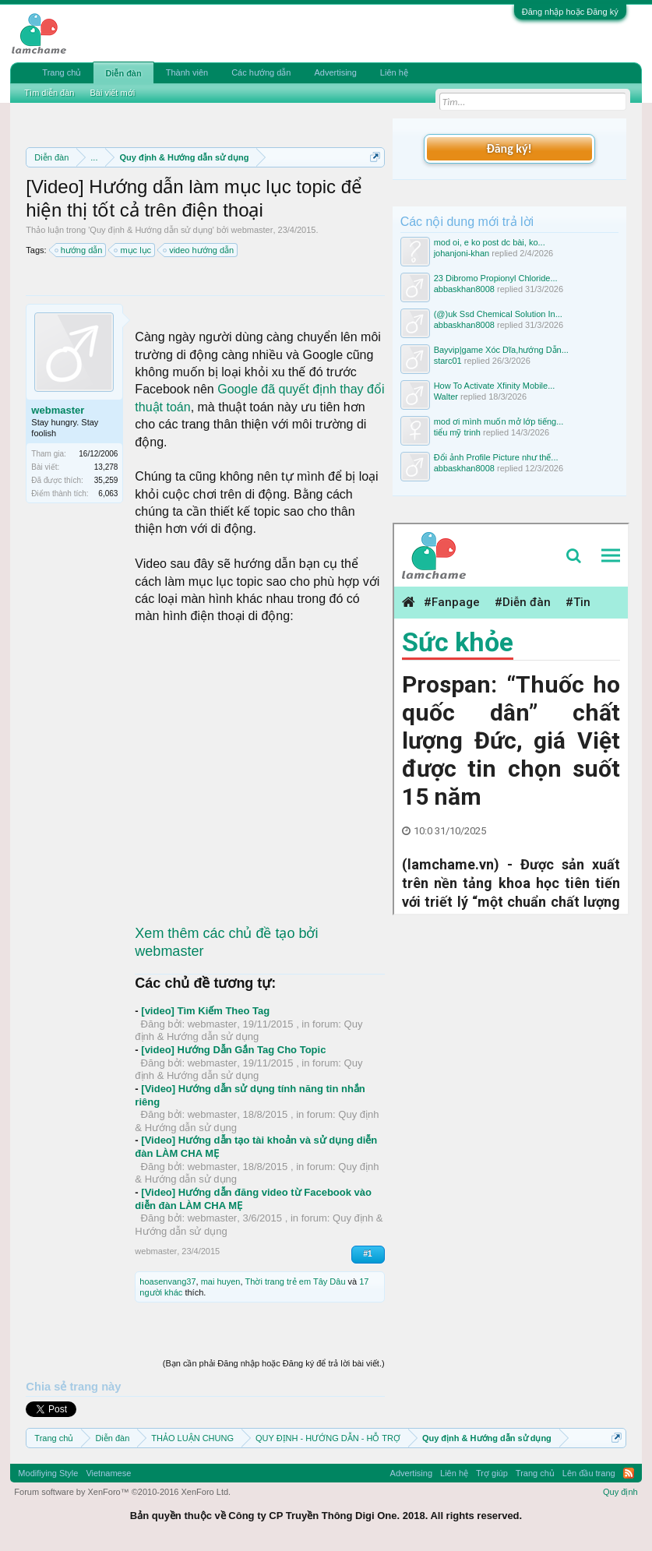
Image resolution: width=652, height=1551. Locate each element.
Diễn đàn (123, 73)
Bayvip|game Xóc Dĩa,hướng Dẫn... (501, 349)
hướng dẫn (79, 250)
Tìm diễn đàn (49, 92)
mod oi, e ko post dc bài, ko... (489, 242)
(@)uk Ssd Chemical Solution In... (498, 314)
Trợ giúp (492, 1473)
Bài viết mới (112, 92)
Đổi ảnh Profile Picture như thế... (496, 457)
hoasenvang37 (167, 1281)
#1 (368, 1254)
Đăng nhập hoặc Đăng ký (570, 11)
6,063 (108, 493)
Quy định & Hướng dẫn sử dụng (151, 229)
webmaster (252, 229)
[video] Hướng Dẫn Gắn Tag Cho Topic (233, 1050)
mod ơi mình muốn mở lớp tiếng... (499, 421)
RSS (628, 1473)
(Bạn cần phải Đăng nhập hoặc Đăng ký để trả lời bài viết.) (274, 1363)
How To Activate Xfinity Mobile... (494, 385)
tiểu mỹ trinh (457, 432)
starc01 (448, 360)
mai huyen (221, 1281)
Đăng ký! (508, 148)
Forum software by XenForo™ (122, 1491)
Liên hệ (394, 72)
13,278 (106, 467)
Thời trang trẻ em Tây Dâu (295, 1281)
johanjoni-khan (462, 253)
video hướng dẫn (199, 250)
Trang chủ (61, 72)
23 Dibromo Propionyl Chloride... (496, 278)
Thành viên (187, 72)
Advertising (335, 72)
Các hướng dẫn (261, 72)
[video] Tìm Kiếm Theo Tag (205, 1011)
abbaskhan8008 (464, 289)
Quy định (620, 1491)
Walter (446, 396)
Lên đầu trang (588, 1473)
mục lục (133, 250)
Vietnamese (108, 1473)
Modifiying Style (48, 1473)
